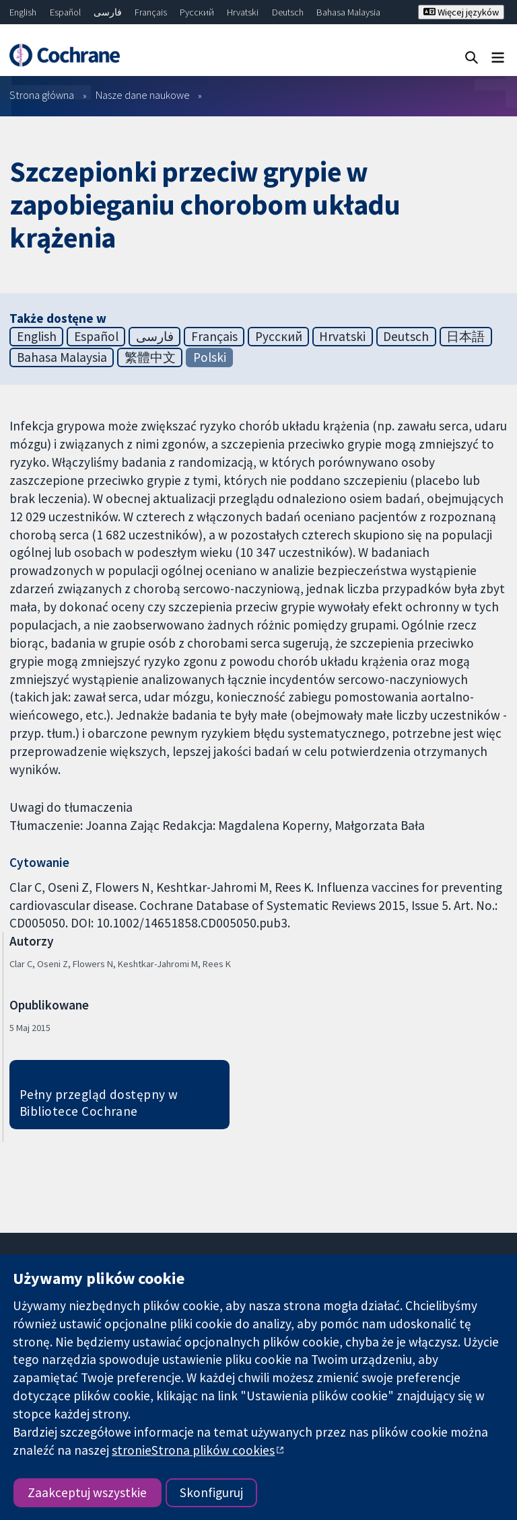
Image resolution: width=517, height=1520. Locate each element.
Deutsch (288, 12)
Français (151, 12)
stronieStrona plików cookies (193, 1450)
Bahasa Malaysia (348, 12)
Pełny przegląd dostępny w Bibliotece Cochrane (99, 1102)
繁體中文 (150, 357)
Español (65, 12)
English (22, 12)
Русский (197, 12)
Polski (209, 357)
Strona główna (41, 95)
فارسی (108, 12)
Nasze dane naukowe (143, 95)
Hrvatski (242, 12)
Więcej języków (461, 12)
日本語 (465, 336)
